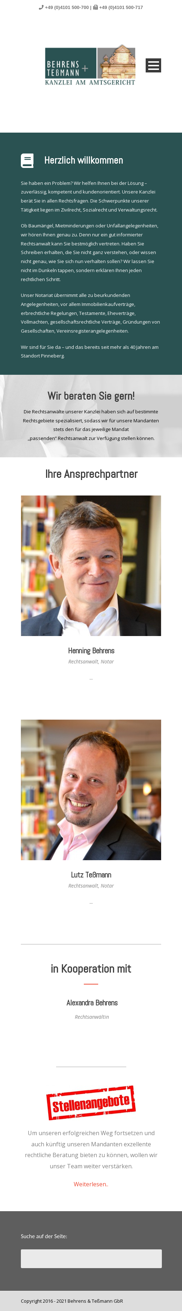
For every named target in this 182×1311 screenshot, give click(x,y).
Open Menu (153, 65)
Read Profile (91, 694)
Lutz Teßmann (91, 875)
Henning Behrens (91, 651)
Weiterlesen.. (91, 1184)
